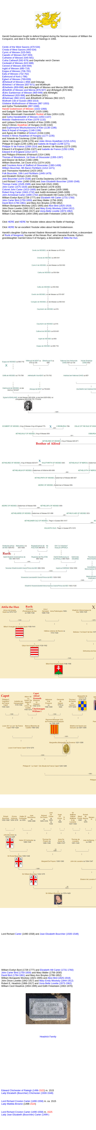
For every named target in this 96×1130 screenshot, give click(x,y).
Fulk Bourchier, (10, 173)
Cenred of (7, 66)
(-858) (27, 82)
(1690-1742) (32, 195)
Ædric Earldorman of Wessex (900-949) (22, 92)
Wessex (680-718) (20, 68)
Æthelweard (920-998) (13, 95)
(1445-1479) (45, 173)
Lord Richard (8, 1112)
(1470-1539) (24, 179)
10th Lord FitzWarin (28, 173)
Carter (19, 181)
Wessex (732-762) (19, 74)
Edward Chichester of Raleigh (16, 1090)
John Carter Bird (11, 200)
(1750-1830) (26, 200)
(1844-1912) (68, 208)
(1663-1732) (28, 192)
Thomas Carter (10, 184)
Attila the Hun (70, 238)
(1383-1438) (55, 165)
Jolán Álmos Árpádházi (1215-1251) (57, 141)
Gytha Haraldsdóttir (17, 117)
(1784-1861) (19, 203)
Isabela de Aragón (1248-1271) (54, 144)
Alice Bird (54, 205)
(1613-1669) (29, 189)
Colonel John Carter (12, 189)
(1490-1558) (37, 1112)
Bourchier (13, 179)
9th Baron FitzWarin (31, 168)
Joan (43, 181)
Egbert (6, 79)
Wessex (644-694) (22, 66)
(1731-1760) (68, 197)
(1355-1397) (56, 157)
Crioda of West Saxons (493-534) (19, 49)
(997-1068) (33, 106)
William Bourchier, (11, 168)
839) (28, 79)
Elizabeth (51, 181)
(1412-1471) (48, 168)
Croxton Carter (23, 1112)
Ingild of (6, 68)
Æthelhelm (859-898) (13, 87)
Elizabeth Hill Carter (51, 197)
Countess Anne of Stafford (20, 165)
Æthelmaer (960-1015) (13, 98)
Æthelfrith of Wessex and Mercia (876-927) (24, 90)
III (12, 152)
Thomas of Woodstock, (14, 157)
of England (19, 152)
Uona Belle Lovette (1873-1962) (56, 211)
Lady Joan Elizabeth (12, 1114)
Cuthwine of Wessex (13, 57)
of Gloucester (41, 165)
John (5, 179)
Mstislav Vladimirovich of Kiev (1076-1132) (24, 119)
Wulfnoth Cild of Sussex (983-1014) (20, 101)
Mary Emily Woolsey (51, 208)
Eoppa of (7, 71)
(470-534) (35, 47)
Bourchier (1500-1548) (67, 934)
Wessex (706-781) (21, 71)
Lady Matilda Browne (12, 1104)
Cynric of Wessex (11, 52)
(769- (23, 79)
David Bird (7, 203)
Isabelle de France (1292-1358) (58, 149)
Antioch (33, 133)
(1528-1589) (24, 184)
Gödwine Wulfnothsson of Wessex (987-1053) (25, 103)
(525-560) (26, 52)
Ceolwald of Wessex (13, 63)
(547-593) (27, 55)
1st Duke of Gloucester (38, 157)
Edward (6, 152)
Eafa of (6, 74)
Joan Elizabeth (47, 934)
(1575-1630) (21, 187)
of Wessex (15, 79)
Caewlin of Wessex (12, 55)
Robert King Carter (12, 192)
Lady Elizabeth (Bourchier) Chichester (21, 1093)
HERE (11, 222)
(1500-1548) (73, 181)
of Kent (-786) (20, 76)
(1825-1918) (65, 205)
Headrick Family (48, 1036)
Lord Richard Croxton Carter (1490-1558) (22, 1101)
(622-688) (29, 63)
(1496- (38, 1090)
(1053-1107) (45, 117)
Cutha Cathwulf (10, 60)
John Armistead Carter (14, 195)
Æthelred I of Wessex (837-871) (18, 84)
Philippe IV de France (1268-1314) (19, 146)
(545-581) (29, 57)
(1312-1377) (31, 152)
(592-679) (24, 60)
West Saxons (23, 47)
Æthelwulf (7, 82)
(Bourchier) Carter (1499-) (36, 1114)
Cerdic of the (9, 47)
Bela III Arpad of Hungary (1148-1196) (21, 130)
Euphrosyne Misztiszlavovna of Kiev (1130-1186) (32, 127)
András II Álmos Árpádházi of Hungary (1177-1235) (28, 135)
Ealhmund (7, 76)
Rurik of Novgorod (14, 235)
